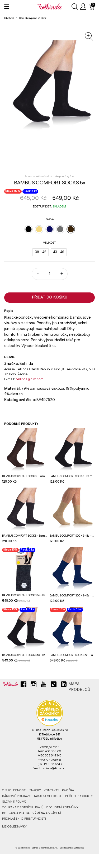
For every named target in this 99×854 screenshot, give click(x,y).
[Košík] (91, 6)
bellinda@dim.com (29, 379)
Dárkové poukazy (16, 796)
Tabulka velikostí (48, 796)
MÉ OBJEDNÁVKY (14, 826)
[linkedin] (64, 686)
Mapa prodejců (79, 686)
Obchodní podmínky (62, 807)
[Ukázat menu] (6, 6)
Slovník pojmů (14, 801)
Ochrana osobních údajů (22, 807)
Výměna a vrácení (46, 813)
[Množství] (50, 274)
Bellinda (26, 847)
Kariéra (68, 790)
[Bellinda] (49, 6)
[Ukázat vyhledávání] (75, 6)
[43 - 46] (59, 252)
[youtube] (44, 686)
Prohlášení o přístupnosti (24, 818)
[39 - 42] (40, 252)
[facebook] (23, 686)
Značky (35, 790)
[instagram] (34, 686)
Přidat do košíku (49, 297)
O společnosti (14, 790)
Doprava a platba (16, 813)
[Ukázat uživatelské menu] (83, 6)
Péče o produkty (79, 796)
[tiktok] (54, 686)
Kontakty (51, 790)
